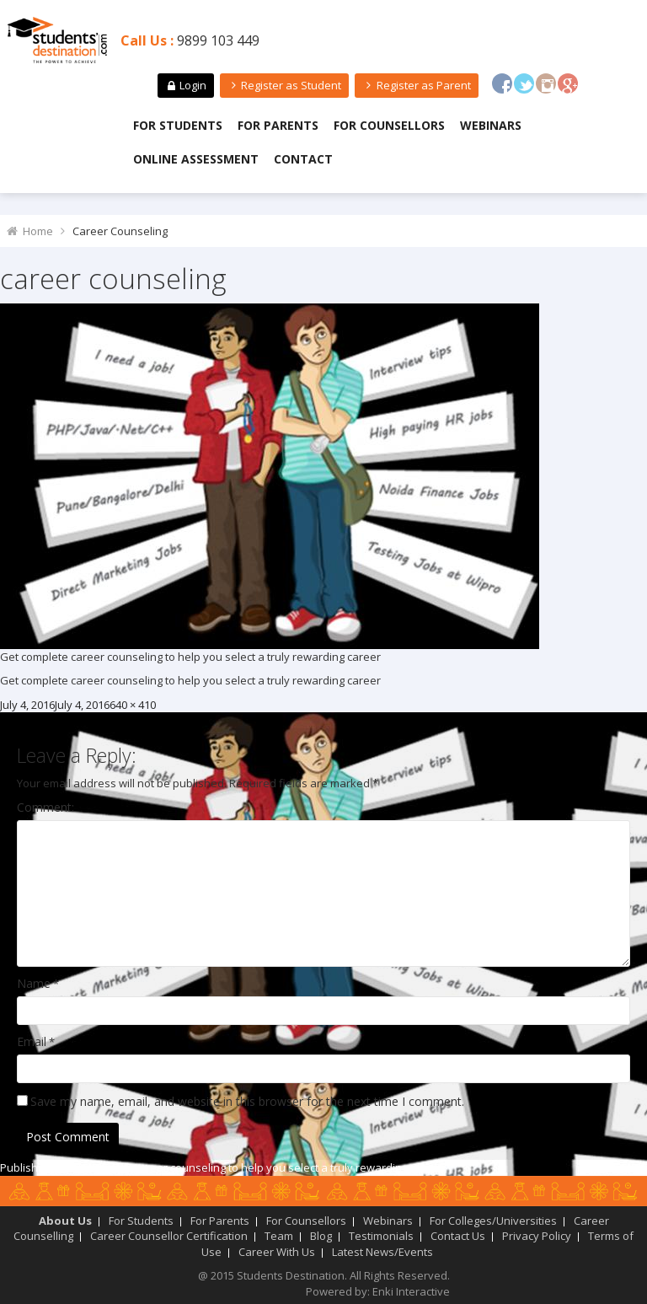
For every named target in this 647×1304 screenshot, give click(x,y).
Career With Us (276, 1251)
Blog (321, 1235)
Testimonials (381, 1235)
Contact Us (457, 1235)
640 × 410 (133, 704)
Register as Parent (416, 85)
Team (279, 1235)
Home (38, 231)
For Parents (278, 125)
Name (34, 983)
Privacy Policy (536, 1235)
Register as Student (284, 85)
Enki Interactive (411, 1291)
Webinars (490, 125)
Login (185, 85)
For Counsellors (389, 125)
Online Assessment (196, 159)
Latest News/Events (382, 1251)
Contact (303, 159)
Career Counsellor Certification (169, 1235)
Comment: (45, 807)
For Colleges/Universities (493, 1220)
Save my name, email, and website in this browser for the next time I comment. (247, 1101)
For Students (177, 125)
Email (31, 1041)
